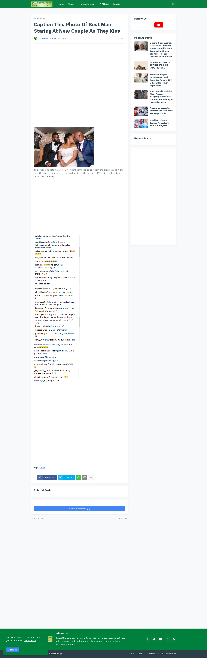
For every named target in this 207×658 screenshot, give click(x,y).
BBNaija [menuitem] (104, 4)
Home (37, 18)
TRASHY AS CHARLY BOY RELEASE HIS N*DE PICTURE (160, 65)
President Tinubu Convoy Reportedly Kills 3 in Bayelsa (159, 123)
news (43, 18)
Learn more (30, 640)
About (140, 653)
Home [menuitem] (60, 4)
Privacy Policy (169, 653)
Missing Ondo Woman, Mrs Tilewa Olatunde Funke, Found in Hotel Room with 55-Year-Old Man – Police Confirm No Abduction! (161, 50)
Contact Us (153, 653)
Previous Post (38, 518)
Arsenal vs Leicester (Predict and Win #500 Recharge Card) (161, 111)
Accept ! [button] (12, 650)
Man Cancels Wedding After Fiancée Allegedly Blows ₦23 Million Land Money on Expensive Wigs (161, 96)
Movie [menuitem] (116, 4)
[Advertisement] (79, 85)
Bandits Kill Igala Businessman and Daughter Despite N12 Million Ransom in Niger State (161, 80)
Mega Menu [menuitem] (87, 4)
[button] (167, 4)
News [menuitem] (71, 4)
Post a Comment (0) (79, 508)
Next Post (122, 518)
